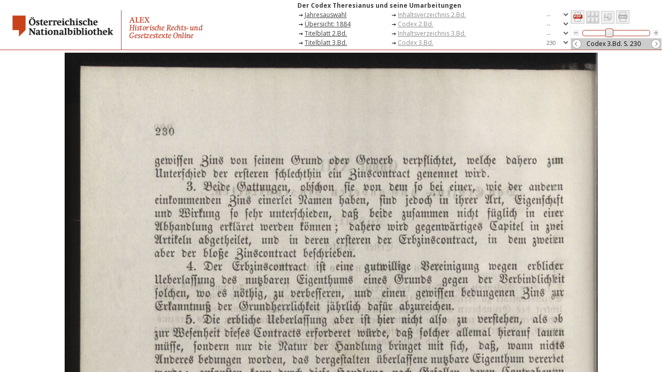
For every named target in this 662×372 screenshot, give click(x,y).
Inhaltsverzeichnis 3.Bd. (432, 33)
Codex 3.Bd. (415, 42)
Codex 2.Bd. (415, 24)
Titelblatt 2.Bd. (326, 33)
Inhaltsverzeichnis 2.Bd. (432, 14)
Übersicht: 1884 (328, 24)
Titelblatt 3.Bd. (326, 42)
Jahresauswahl (326, 14)
